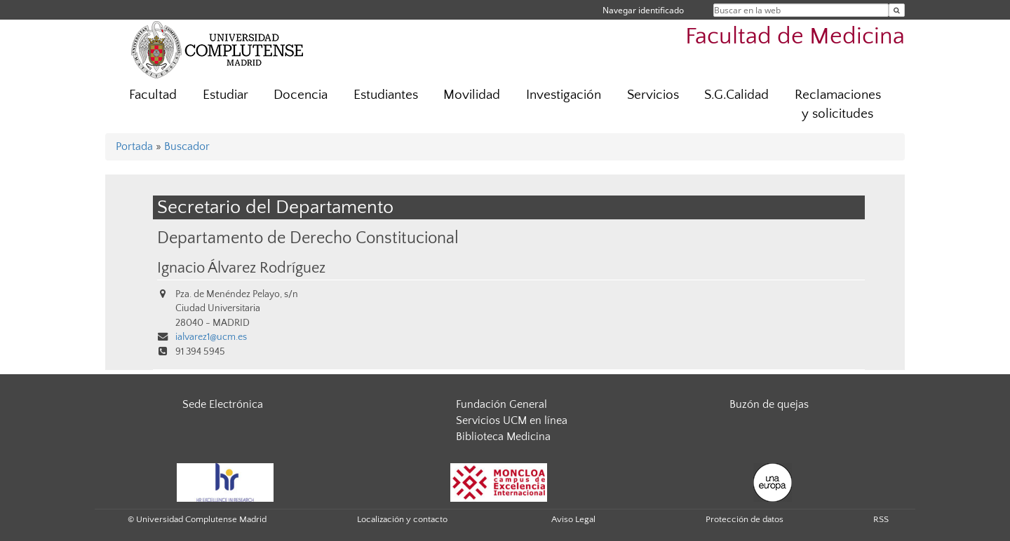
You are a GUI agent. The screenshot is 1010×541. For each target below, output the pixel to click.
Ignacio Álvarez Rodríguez (241, 268)
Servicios (653, 95)
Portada (134, 146)
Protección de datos (744, 519)
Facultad (153, 95)
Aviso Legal (573, 519)
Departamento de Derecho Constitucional (308, 237)
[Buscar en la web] (897, 10)
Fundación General (501, 404)
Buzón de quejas (769, 404)
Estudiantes (386, 95)
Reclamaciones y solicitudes (838, 104)
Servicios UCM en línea (511, 420)
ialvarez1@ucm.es (211, 337)
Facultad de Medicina (795, 37)
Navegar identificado (643, 10)
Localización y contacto (402, 519)
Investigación (563, 95)
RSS (881, 519)
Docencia (301, 95)
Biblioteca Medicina (503, 436)
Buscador (187, 146)
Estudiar (225, 95)
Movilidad (471, 95)
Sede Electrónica (222, 404)
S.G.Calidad (736, 95)
